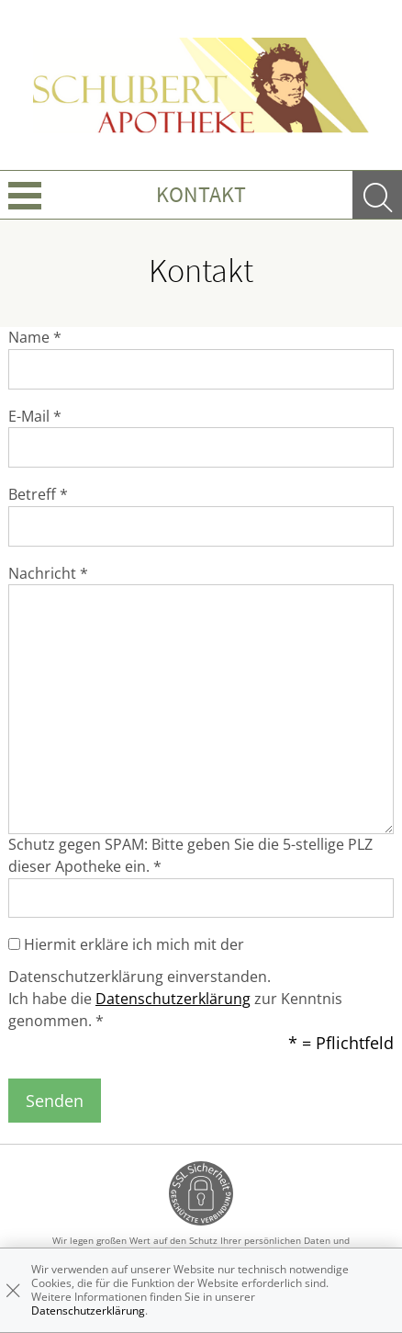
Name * (34, 337)
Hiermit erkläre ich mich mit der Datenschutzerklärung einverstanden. (139, 960)
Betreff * (38, 494)
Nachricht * (48, 573)
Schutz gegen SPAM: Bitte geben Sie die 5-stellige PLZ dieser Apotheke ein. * (190, 855)
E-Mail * (34, 416)
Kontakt (201, 194)
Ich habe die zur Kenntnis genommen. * (175, 1009)
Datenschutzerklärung (173, 998)
